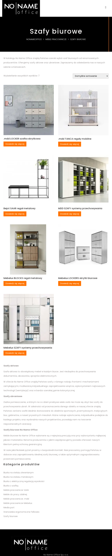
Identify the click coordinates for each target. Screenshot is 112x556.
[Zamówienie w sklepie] (90, 76)
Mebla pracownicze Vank (16, 490)
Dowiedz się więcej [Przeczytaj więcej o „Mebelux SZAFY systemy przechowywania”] (15, 353)
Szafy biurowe (11, 516)
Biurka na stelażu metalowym (18, 476)
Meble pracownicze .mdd (16, 498)
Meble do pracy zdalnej (15, 494)
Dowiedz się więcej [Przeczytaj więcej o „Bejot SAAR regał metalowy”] (15, 213)
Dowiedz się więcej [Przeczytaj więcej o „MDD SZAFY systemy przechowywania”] (69, 213)
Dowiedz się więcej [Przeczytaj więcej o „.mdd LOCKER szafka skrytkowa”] (15, 144)
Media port (9, 507)
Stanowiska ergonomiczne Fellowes (21, 511)
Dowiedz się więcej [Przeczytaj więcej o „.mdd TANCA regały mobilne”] (69, 144)
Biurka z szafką (11, 485)
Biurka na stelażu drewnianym (19, 472)
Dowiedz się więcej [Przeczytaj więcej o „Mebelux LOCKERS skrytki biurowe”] (69, 283)
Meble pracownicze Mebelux (18, 503)
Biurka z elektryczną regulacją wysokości (24, 481)
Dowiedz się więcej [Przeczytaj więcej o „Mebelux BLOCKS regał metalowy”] (15, 283)
